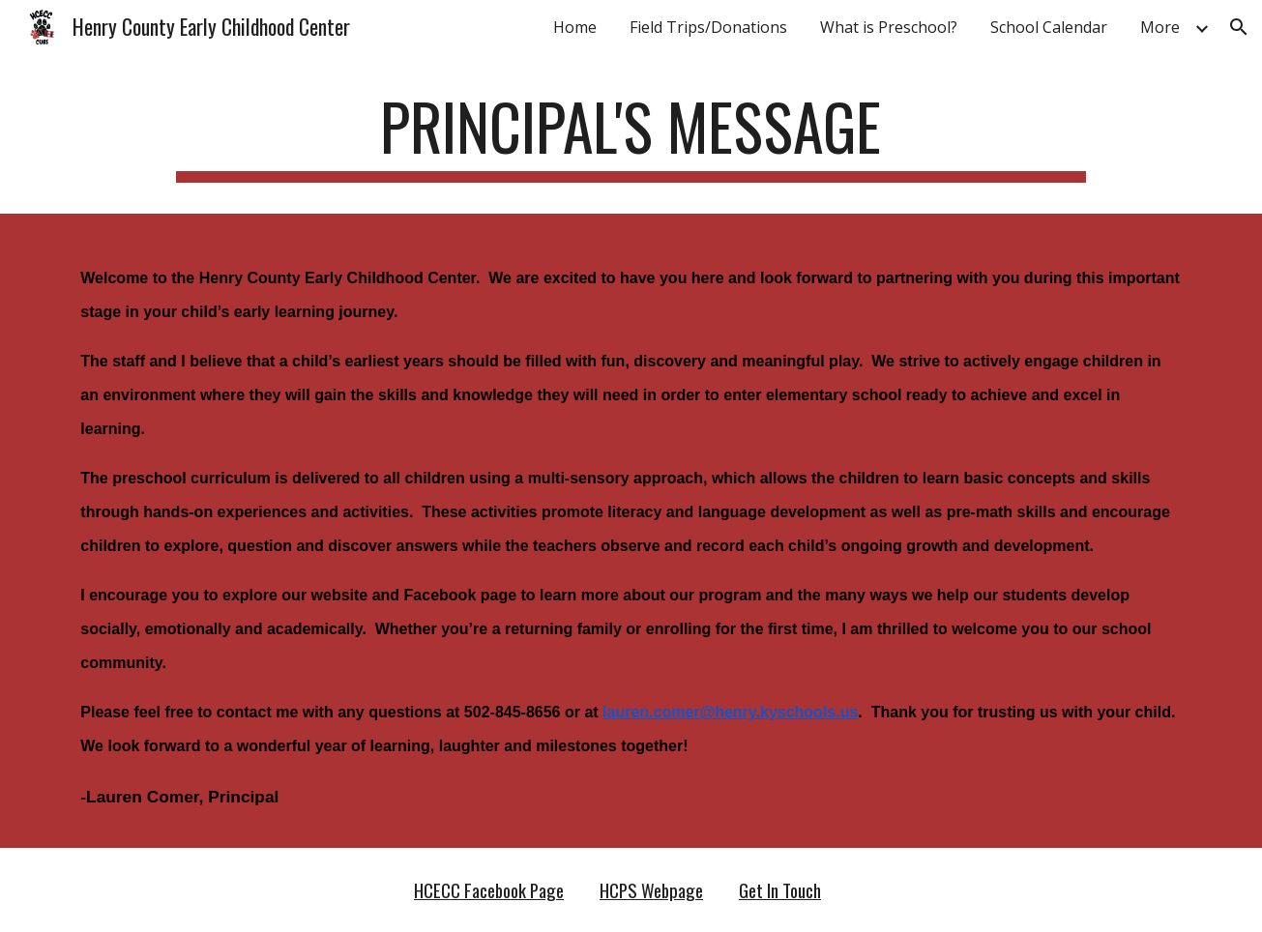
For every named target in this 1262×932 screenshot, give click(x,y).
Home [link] (575, 27)
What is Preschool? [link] (888, 27)
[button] (1239, 27)
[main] (631, 135)
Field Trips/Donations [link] (708, 27)
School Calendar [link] (1048, 27)
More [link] (1160, 27)
